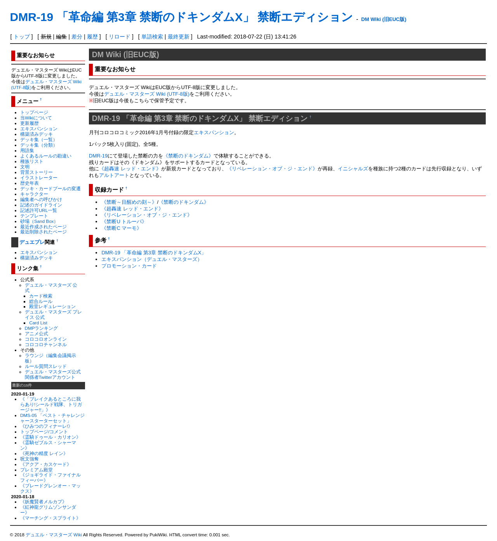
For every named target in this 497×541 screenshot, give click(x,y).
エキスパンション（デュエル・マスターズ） (151, 259)
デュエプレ (32, 242)
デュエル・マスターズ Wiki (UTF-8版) (146, 94)
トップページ (34, 112)
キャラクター (34, 193)
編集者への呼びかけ (41, 199)
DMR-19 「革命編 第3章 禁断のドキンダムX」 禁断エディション (181, 17)
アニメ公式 (36, 333)
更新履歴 (29, 123)
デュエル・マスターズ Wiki (54, 534)
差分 (76, 36)
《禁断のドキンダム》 (188, 156)
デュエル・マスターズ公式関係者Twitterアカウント (53, 374)
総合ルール (40, 301)
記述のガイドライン (41, 204)
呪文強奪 (29, 458)
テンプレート (34, 215)
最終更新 (178, 36)
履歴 (92, 36)
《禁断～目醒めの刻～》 (129, 202)
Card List (38, 322)
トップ (22, 36)
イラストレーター (38, 177)
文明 (25, 166)
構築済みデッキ (36, 134)
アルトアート (114, 175)
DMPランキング (41, 328)
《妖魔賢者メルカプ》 (43, 501)
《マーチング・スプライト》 (50, 517)
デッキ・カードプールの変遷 (50, 188)
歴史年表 (29, 183)
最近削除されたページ (43, 231)
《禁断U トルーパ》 (124, 221)
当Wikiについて (36, 117)
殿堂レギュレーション (52, 306)
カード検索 (40, 295)
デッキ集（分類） (38, 144)
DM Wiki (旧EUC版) (383, 19)
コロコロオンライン (46, 338)
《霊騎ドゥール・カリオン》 (50, 436)
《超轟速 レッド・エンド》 (130, 169)
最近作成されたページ (43, 226)
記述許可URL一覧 (38, 210)
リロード (119, 36)
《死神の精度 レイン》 (44, 453)
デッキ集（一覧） (38, 139)
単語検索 (152, 36)
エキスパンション (38, 128)
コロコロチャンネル (46, 344)
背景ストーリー (36, 172)
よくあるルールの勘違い (45, 155)
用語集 (27, 150)
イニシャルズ (353, 169)
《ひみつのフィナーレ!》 (46, 426)
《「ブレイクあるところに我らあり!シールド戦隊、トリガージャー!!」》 (51, 404)
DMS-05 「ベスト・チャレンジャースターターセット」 (52, 418)
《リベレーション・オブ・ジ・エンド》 (272, 169)
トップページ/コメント (44, 431)
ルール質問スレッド (46, 366)
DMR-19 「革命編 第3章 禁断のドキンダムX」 (153, 253)
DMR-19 (98, 156)
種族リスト (31, 161)
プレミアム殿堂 (36, 469)
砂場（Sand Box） (39, 221)
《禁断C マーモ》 (121, 228)
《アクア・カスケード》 (45, 464)
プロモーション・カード (129, 266)
